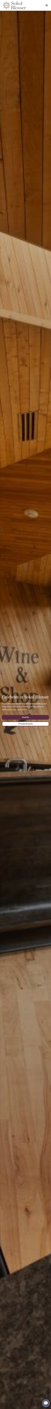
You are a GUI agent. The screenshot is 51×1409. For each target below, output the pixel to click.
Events (25, 717)
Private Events (25, 724)
